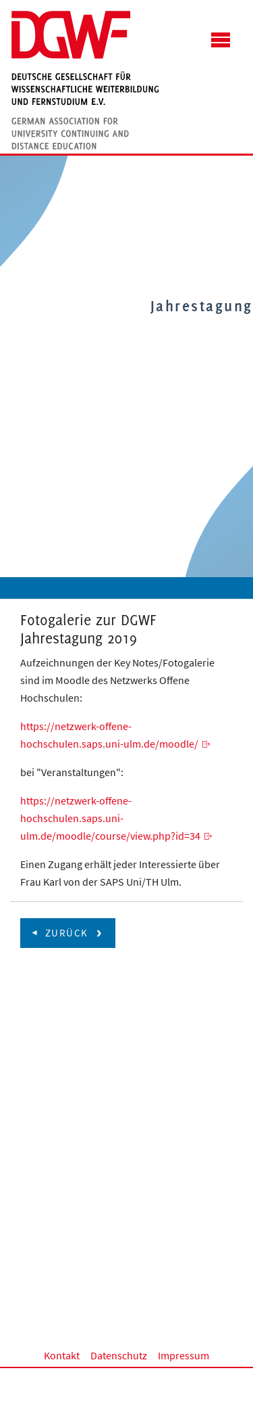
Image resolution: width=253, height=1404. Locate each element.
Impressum (183, 1355)
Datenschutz (118, 1355)
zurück (66, 932)
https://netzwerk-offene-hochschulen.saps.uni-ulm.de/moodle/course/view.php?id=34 (110, 818)
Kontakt (62, 1355)
